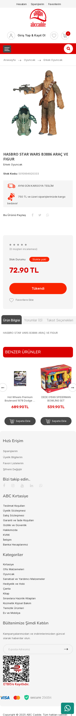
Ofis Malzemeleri (13, 569)
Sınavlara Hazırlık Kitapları (19, 598)
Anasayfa (9, 59)
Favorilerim (54, 4)
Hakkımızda (10, 530)
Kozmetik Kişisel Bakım (17, 603)
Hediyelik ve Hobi (14, 583)
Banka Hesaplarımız (15, 544)
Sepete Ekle (20, 421)
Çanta (7, 588)
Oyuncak (29, 59)
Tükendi (38, 288)
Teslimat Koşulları (14, 505)
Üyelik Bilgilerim (12, 457)
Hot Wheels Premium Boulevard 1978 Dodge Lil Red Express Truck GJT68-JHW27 (20, 399)
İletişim (7, 539)
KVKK (6, 534)
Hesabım (21, 4)
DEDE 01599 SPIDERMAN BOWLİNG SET (56, 399)
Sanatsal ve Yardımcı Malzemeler (24, 578)
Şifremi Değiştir (12, 469)
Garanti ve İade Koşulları (18, 520)
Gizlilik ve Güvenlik (15, 525)
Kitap (6, 593)
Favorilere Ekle (21, 299)
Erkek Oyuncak (53, 59)
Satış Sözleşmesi (13, 515)
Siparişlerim (37, 4)
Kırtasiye (8, 564)
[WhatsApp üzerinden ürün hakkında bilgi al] (67, 708)
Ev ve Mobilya (11, 612)
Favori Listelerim (13, 463)
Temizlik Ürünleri (13, 608)
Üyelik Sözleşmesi (14, 510)
